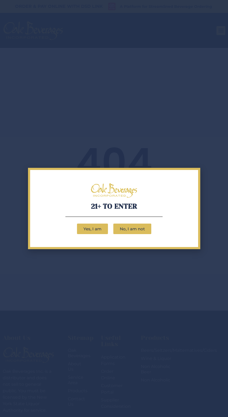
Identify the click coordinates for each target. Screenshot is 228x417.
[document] (114, 208)
